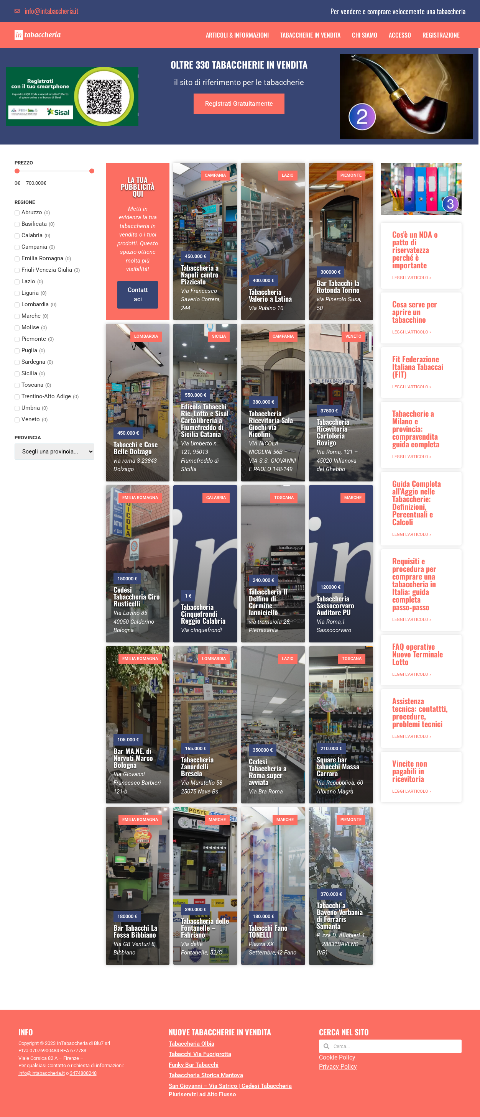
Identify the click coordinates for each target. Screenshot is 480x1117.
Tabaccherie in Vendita (310, 34)
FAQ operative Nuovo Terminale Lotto (417, 654)
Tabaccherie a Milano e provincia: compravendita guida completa (415, 428)
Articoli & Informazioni (237, 34)
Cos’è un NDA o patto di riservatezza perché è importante (415, 249)
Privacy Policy (338, 1066)
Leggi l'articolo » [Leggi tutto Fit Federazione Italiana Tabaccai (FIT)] (411, 386)
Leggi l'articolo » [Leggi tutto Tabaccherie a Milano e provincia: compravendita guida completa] (411, 456)
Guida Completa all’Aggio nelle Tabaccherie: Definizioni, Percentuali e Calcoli (416, 502)
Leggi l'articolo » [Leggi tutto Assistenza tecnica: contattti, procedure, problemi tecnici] (411, 736)
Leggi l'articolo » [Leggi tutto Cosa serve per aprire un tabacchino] (411, 332)
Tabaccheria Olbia (191, 1043)
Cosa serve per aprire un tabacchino (414, 311)
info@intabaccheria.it (41, 1073)
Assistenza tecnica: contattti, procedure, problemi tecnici (420, 712)
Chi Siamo (364, 34)
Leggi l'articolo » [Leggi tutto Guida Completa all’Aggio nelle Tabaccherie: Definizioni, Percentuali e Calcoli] (411, 534)
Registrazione (441, 34)
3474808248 (83, 1073)
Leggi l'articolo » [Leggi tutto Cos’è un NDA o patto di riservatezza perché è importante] (411, 277)
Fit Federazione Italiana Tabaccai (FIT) (417, 366)
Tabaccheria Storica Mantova (206, 1075)
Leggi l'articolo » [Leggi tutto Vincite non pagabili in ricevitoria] (411, 791)
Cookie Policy (337, 1057)
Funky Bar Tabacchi (194, 1064)
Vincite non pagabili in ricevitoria (409, 770)
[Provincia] (54, 452)
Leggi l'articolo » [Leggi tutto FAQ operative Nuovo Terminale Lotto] (411, 674)
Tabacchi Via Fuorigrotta (200, 1054)
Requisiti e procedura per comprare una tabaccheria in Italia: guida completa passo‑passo (414, 584)
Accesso (400, 34)
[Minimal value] (54, 171)
